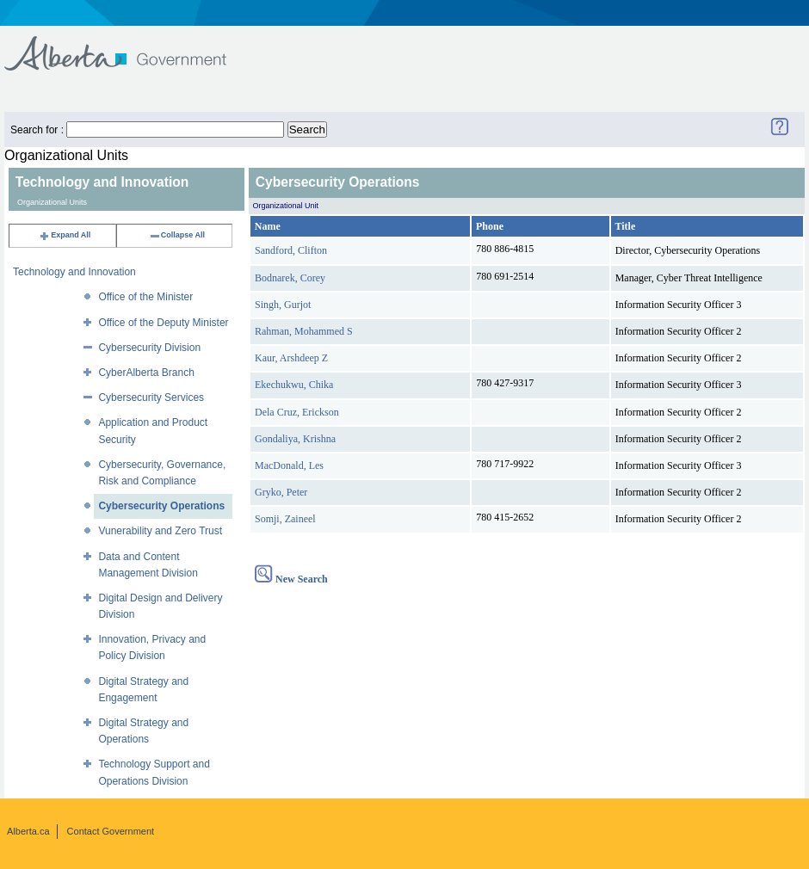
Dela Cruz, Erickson (297, 412)
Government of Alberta (129, 45)
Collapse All (177, 235)
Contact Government (111, 831)
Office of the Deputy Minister (163, 323)
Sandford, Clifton (291, 250)
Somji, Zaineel (285, 519)
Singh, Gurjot (283, 305)
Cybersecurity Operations (161, 506)
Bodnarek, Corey (290, 278)
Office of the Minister (145, 297)
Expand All (64, 235)
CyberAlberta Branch (146, 373)
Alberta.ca (28, 831)
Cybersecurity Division (149, 348)
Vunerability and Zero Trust (160, 531)
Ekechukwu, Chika (294, 385)
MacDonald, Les (289, 465)
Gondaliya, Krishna (295, 439)
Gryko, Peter (281, 492)
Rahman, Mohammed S (304, 331)
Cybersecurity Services (151, 397)
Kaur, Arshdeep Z (291, 358)
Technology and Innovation (74, 272)
